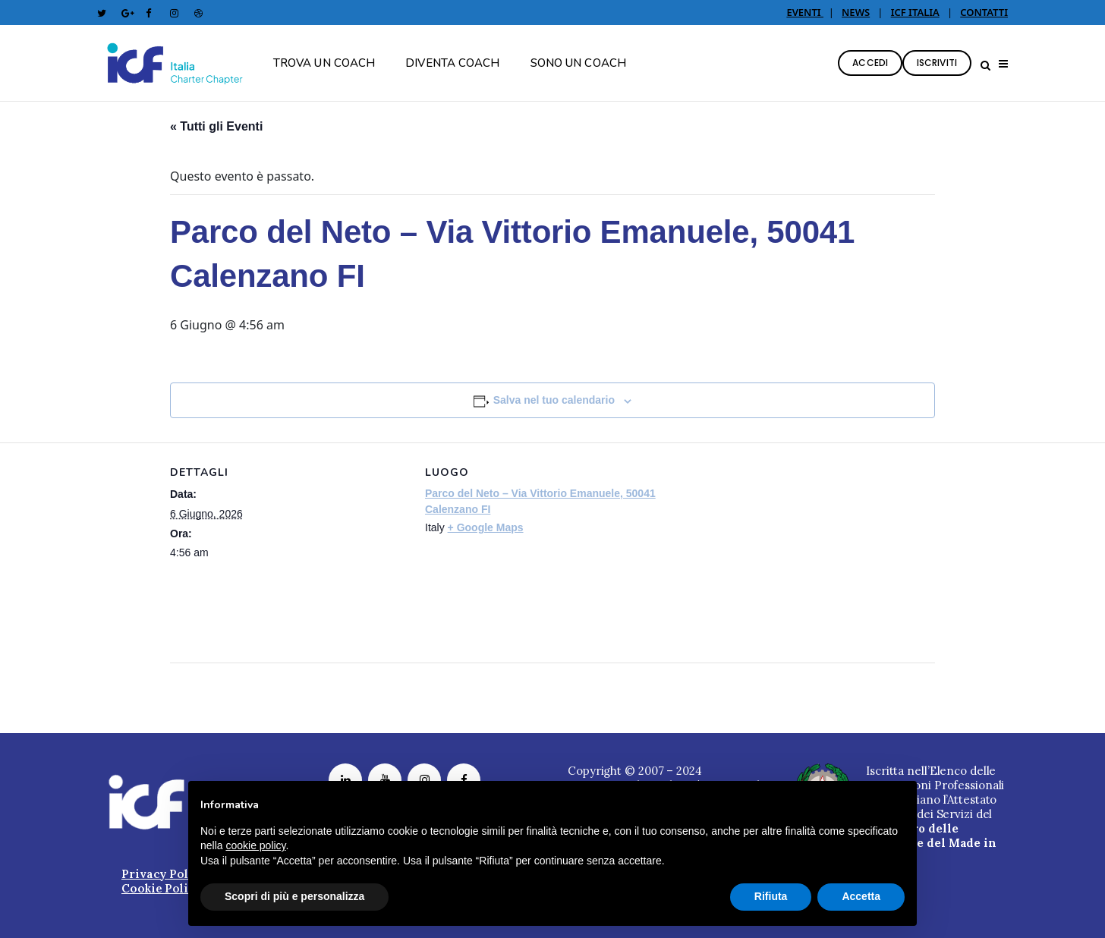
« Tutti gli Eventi (216, 126)
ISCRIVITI (937, 62)
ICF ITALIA (915, 12)
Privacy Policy (163, 874)
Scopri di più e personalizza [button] (294, 896)
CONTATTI (984, 12)
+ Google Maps (486, 527)
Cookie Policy (161, 888)
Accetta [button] (861, 896)
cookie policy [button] (255, 845)
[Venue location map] (760, 547)
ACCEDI (870, 62)
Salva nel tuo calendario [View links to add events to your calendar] (554, 400)
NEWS (856, 12)
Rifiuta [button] (771, 896)
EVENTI (804, 12)
